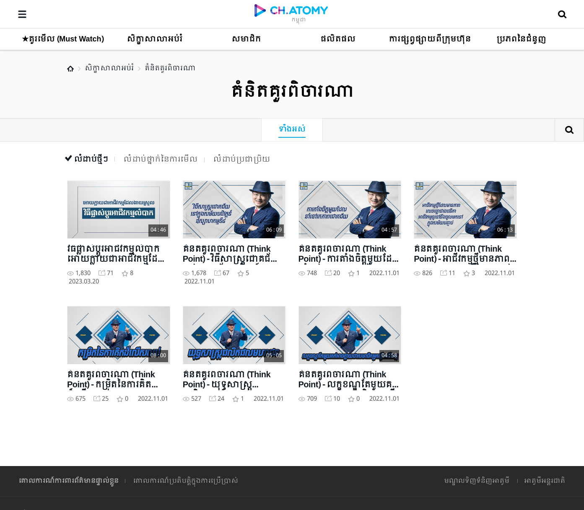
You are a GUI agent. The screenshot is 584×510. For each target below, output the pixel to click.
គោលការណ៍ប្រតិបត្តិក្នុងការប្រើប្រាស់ (185, 481)
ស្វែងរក (569, 130)
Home (70, 69)
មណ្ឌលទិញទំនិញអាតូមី (476, 481)
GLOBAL (543, 429)
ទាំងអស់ (292, 130)
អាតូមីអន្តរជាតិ (544, 481)
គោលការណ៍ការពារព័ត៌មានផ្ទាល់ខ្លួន (69, 481)
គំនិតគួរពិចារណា (170, 68)
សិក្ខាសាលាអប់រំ (109, 68)
